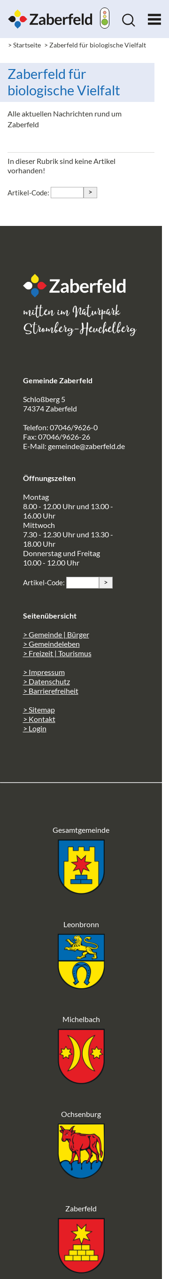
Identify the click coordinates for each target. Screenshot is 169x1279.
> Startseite (24, 45)
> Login (34, 728)
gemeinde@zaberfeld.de (86, 446)
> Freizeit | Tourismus (57, 653)
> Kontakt (39, 718)
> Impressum (44, 671)
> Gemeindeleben (51, 643)
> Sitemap (39, 709)
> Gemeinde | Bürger (56, 634)
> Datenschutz (46, 681)
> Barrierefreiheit (50, 690)
